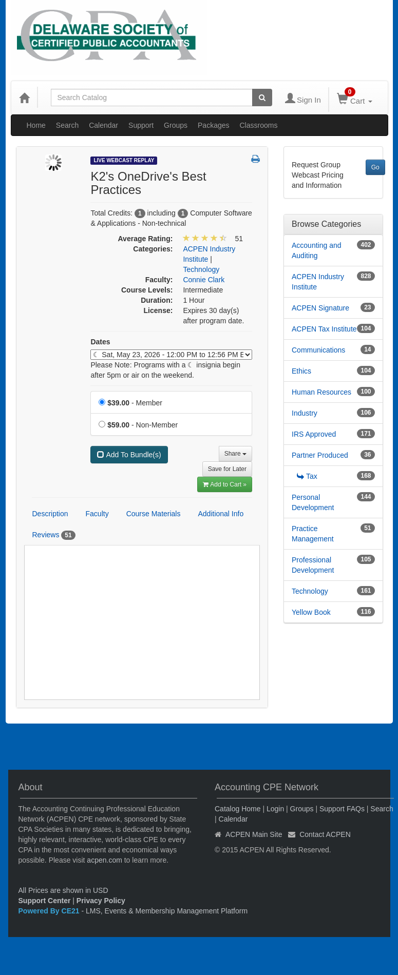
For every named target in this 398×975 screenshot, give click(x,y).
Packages (213, 125)
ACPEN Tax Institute (324, 329)
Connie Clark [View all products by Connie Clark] (203, 280)
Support (141, 125)
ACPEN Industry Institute (318, 281)
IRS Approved (314, 434)
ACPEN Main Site (253, 834)
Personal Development (313, 502)
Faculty (97, 514)
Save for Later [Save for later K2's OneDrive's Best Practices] (227, 469)
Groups (175, 125)
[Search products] (262, 97)
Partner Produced (320, 455)
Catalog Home (238, 809)
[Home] (24, 97)
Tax (307, 476)
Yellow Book (311, 612)
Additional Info (220, 514)
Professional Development (313, 565)
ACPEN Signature (320, 308)
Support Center (44, 900)
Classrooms (259, 125)
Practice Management (313, 533)
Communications (318, 350)
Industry (304, 413)
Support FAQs (342, 809)
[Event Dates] (171, 354)
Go (375, 167)
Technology (310, 591)
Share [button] (235, 453)
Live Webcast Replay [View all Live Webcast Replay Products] (123, 160)
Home (36, 125)
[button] (255, 159)
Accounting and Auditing (317, 250)
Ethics (301, 371)
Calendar (103, 125)
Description (50, 514)
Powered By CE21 (50, 911)
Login (275, 809)
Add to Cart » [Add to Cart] (225, 484)
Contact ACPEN (325, 834)
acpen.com (104, 860)
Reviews (53, 535)
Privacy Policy (101, 900)
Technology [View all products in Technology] (201, 269)
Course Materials (153, 514)
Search (67, 125)
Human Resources (321, 392)
